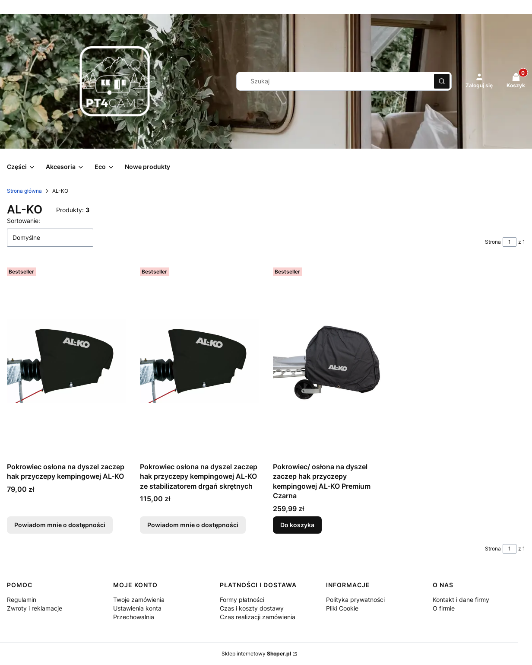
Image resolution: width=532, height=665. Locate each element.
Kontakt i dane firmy (461, 599)
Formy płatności (242, 599)
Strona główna (24, 191)
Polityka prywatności (355, 599)
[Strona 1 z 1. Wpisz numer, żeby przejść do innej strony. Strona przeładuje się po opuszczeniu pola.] (509, 242)
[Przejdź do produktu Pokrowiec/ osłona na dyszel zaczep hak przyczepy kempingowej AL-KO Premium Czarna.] (332, 361)
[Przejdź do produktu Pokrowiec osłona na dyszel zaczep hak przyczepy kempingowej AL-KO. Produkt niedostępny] (66, 361)
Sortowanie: (23, 220)
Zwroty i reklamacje (34, 608)
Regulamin (21, 599)
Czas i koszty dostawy (252, 608)
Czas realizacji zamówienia (257, 616)
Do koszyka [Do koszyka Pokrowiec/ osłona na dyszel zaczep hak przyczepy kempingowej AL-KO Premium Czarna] (297, 524)
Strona (493, 242)
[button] (442, 81)
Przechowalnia (133, 616)
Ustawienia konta (137, 608)
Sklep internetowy (256, 653)
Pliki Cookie (342, 608)
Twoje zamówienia (139, 599)
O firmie (444, 608)
